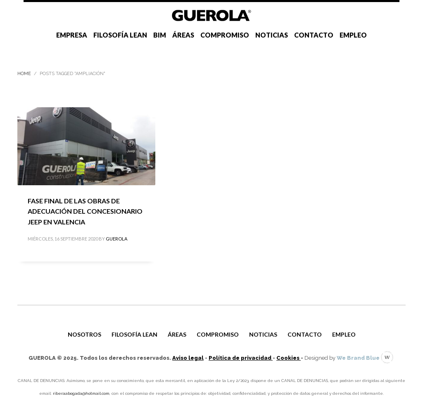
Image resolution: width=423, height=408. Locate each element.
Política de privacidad (241, 358)
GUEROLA (116, 238)
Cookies (288, 358)
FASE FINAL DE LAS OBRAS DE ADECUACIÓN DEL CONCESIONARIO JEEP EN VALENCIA (85, 211)
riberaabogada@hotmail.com (81, 393)
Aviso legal (188, 358)
